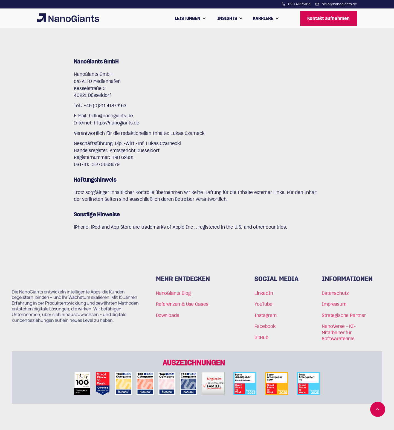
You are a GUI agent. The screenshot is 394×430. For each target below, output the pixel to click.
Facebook (265, 329)
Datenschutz (335, 295)
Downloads (167, 317)
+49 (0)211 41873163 (105, 105)
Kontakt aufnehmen (328, 18)
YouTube (263, 306)
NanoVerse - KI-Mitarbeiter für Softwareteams (339, 335)
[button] (190, 18)
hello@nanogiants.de (111, 115)
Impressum (334, 306)
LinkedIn (263, 295)
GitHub (261, 339)
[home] (68, 18)
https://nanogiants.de (116, 123)
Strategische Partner (344, 317)
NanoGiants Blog (173, 295)
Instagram (265, 317)
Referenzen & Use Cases (182, 306)
